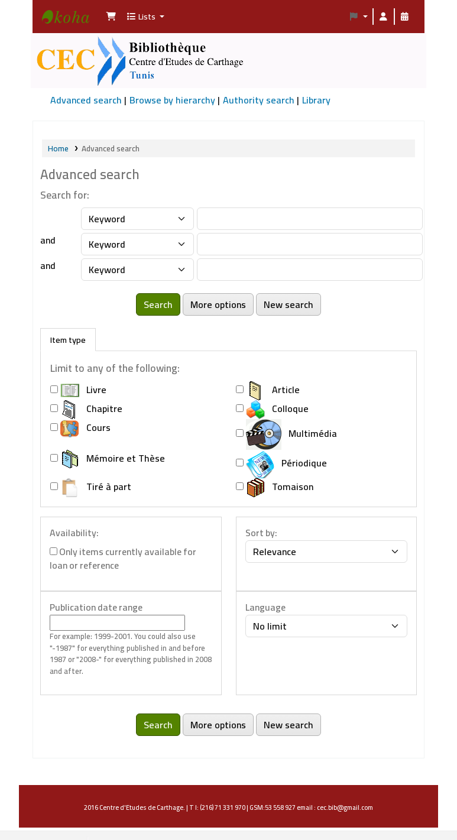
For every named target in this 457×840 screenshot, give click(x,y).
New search (288, 304)
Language (265, 608)
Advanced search (86, 100)
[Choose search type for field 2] (137, 244)
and (48, 240)
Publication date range (96, 608)
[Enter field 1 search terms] (310, 218)
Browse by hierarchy (172, 100)
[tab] (68, 340)
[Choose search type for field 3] (137, 269)
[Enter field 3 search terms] (310, 269)
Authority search (258, 100)
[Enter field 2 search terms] (310, 244)
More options (218, 304)
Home (58, 148)
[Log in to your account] (384, 16)
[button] (111, 16)
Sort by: (261, 533)
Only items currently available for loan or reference (123, 559)
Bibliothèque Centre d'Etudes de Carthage (71, 27)
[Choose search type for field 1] (137, 218)
